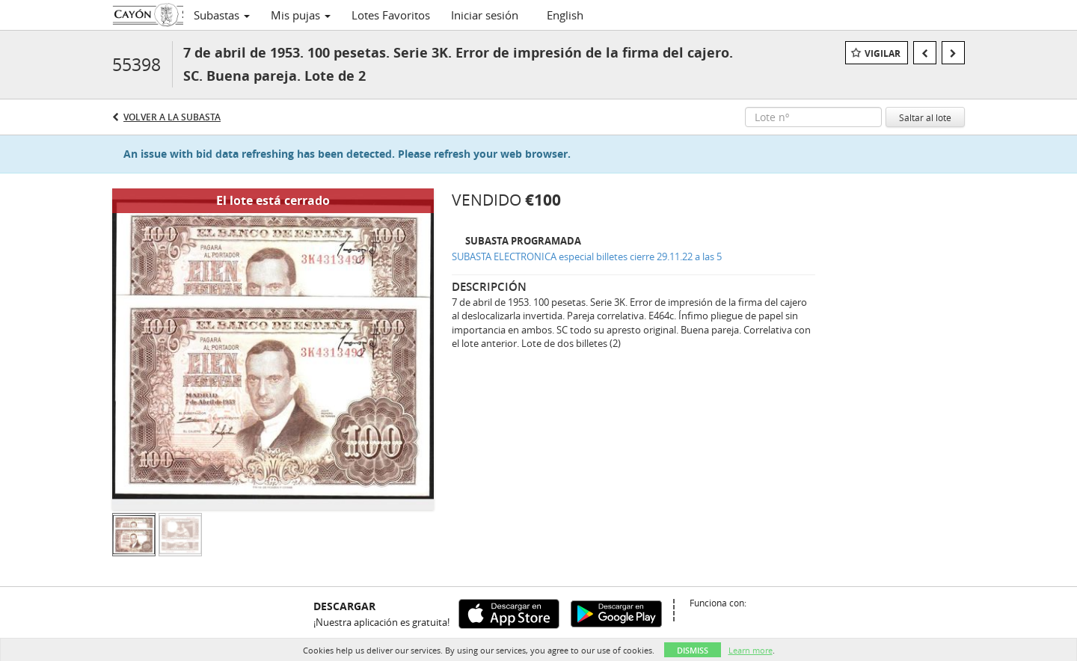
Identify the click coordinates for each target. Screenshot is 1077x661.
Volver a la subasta (172, 117)
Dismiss (692, 650)
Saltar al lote (925, 117)
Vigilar (882, 53)
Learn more (750, 650)
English (565, 14)
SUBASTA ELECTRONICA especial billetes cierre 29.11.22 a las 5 (587, 256)
